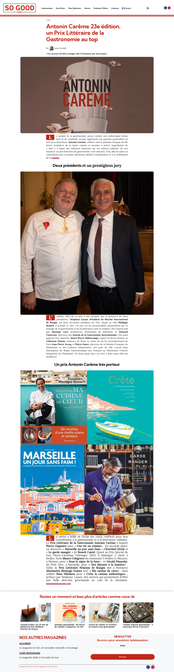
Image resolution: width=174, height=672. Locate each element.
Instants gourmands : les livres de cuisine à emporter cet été (70, 625)
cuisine (55, 157)
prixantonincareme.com (61, 583)
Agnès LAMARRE (60, 48)
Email (123, 648)
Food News (60, 8)
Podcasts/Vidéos (101, 8)
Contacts (115, 8)
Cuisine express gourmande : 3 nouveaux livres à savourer (138, 625)
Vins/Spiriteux (74, 8)
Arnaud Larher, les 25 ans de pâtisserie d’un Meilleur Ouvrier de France (34, 626)
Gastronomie (47, 8)
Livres (48, 20)
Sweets (87, 8)
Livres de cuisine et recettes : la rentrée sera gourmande (103, 625)
